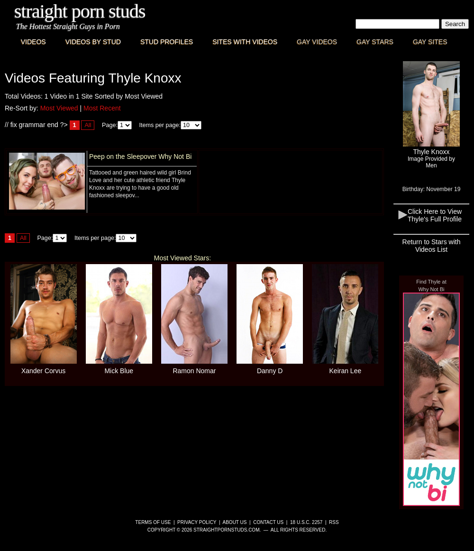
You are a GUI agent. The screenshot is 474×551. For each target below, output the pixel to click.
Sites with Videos (244, 42)
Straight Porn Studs (80, 11)
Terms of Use (153, 522)
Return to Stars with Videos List (431, 245)
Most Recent (102, 108)
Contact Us (268, 522)
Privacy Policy (196, 522)
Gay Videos (317, 42)
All (87, 125)
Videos (33, 42)
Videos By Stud (93, 42)
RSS (334, 522)
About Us (235, 522)
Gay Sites (430, 42)
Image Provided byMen (431, 162)
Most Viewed (59, 108)
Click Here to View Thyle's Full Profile (435, 215)
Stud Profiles (166, 42)
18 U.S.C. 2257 (306, 522)
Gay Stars (374, 42)
